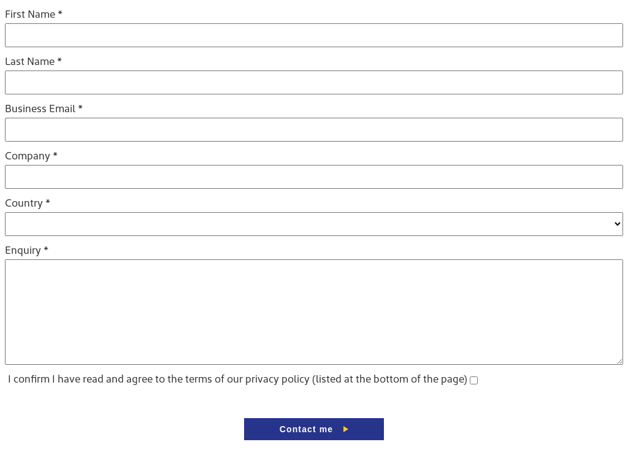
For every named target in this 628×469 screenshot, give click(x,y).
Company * (31, 156)
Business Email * (44, 109)
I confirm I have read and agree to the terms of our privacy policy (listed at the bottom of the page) (237, 398)
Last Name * (33, 62)
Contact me (306, 447)
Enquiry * (26, 251)
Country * (27, 204)
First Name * (34, 15)
